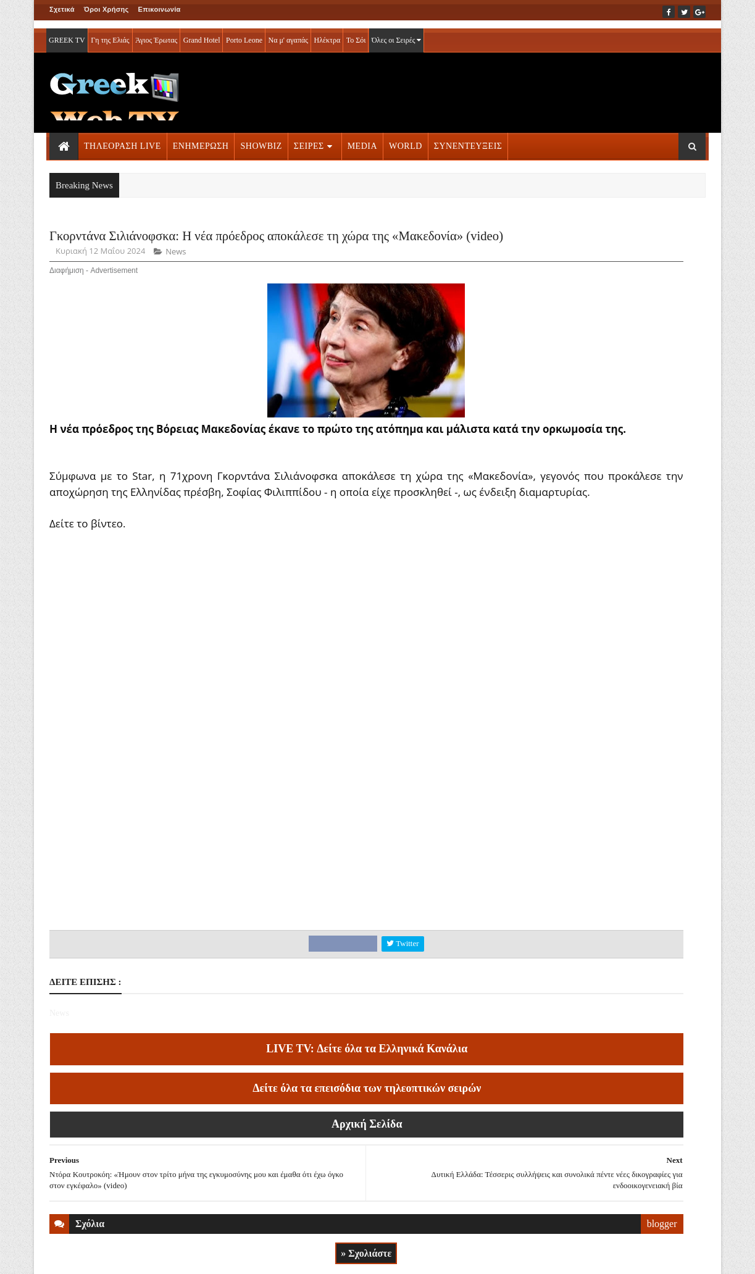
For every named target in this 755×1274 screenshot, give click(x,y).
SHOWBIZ (261, 138)
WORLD (405, 138)
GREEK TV (67, 32)
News (175, 289)
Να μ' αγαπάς (288, 32)
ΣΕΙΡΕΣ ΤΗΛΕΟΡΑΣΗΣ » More (604, 852)
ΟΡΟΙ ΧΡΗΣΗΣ (109, 1256)
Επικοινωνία (159, 9)
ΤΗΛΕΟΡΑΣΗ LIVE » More (596, 771)
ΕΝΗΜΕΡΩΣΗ (201, 138)
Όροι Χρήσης (106, 9)
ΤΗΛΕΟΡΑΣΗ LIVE (122, 138)
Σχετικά (62, 9)
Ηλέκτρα (327, 32)
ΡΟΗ (568, 239)
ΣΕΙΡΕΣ (309, 138)
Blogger (438, 1256)
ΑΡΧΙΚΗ (63, 1256)
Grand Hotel (201, 32)
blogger (478, 1189)
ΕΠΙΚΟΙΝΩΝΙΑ (164, 1256)
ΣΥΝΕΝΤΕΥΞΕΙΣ (468, 138)
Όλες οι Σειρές (397, 32)
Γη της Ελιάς (110, 32)
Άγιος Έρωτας (156, 32)
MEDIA (362, 138)
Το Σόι (356, 32)
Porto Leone (244, 32)
